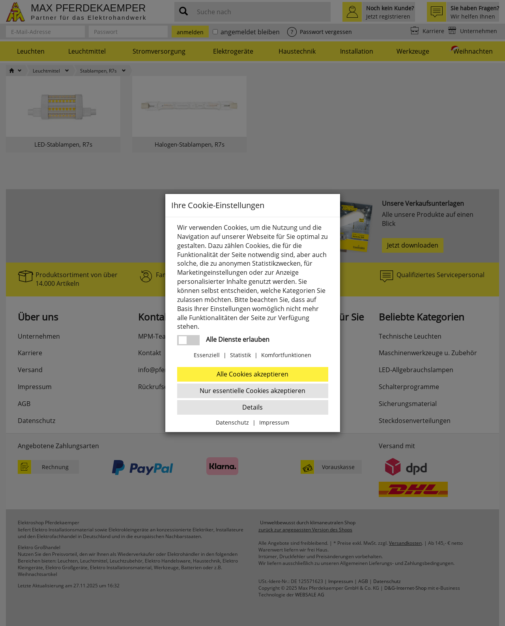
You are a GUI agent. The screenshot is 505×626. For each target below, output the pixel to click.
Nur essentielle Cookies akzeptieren (252, 390)
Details (252, 407)
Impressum (274, 422)
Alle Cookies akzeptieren (252, 374)
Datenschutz (232, 422)
